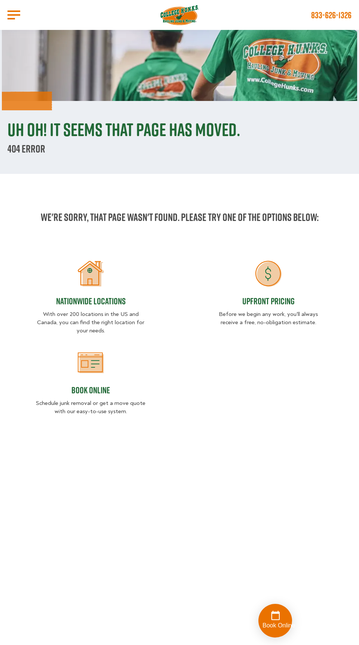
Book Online (90, 390)
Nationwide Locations (91, 301)
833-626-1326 (331, 15)
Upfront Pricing (268, 301)
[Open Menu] (13, 15)
